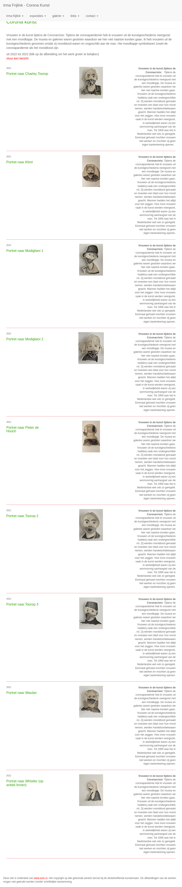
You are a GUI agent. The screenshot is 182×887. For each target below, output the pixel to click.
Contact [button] (92, 16)
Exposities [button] (38, 16)
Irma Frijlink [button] (15, 16)
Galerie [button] (58, 16)
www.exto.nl (40, 878)
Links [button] (75, 16)
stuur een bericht (17, 58)
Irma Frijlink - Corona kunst (26, 5)
